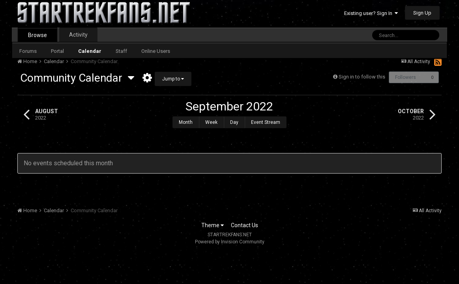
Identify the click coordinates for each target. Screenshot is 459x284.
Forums (28, 51)
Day (234, 122)
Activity (78, 35)
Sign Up (422, 13)
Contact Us (244, 225)
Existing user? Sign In (371, 13)
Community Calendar (77, 77)
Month (186, 122)
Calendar (89, 51)
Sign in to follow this (362, 77)
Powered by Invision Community (229, 242)
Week (211, 122)
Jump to (173, 79)
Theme (212, 225)
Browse (37, 35)
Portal (57, 51)
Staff (121, 51)
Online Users (155, 51)
